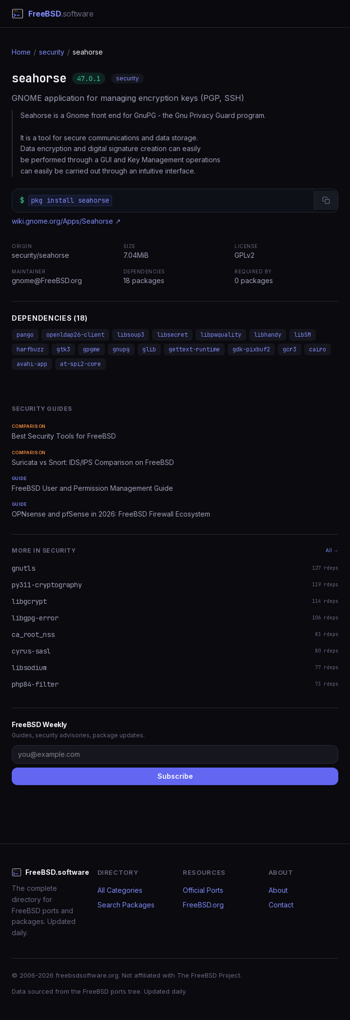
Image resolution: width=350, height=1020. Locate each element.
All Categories (119, 890)
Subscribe (175, 776)
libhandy (267, 335)
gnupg (121, 349)
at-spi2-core (80, 364)
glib (149, 349)
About (278, 890)
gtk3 (63, 349)
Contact (281, 905)
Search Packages (126, 905)
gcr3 (289, 349)
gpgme (91, 349)
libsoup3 (130, 335)
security (51, 52)
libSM (302, 335)
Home (21, 52)
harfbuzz (30, 349)
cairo (317, 349)
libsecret (172, 335)
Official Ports (203, 890)
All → (332, 550)
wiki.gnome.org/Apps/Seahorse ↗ (66, 221)
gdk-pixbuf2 (251, 349)
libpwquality (220, 335)
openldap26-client (75, 335)
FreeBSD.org (203, 905)
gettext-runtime (194, 349)
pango (25, 335)
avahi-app (32, 364)
